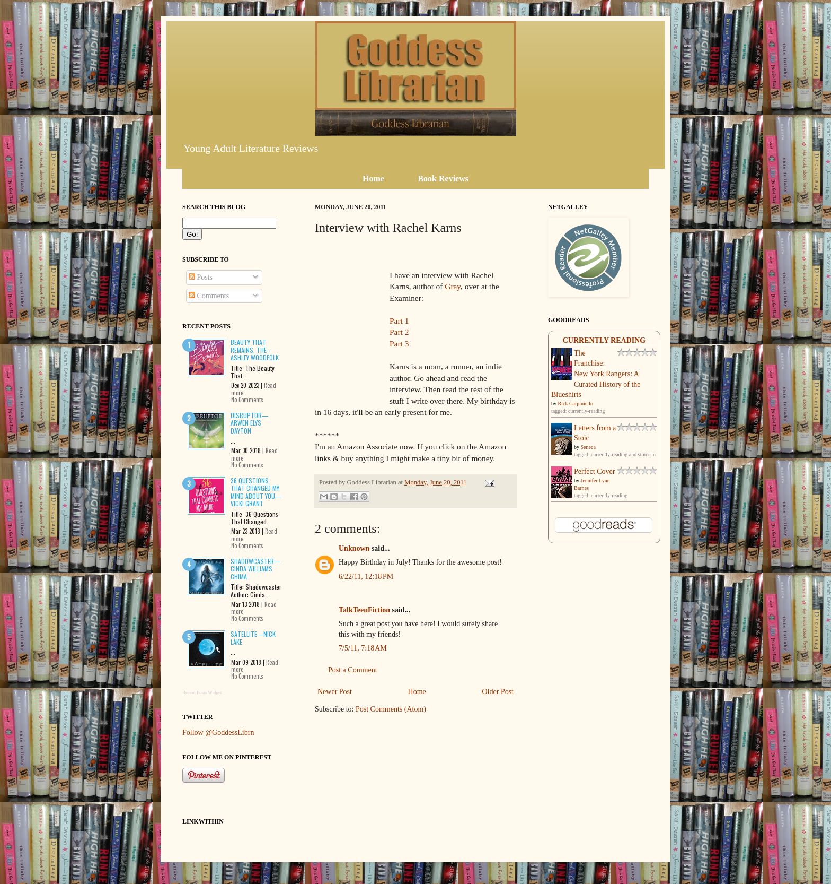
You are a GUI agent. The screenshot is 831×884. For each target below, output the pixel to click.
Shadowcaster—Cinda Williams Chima (255, 569)
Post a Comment (352, 670)
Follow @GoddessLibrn (218, 732)
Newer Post (334, 692)
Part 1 (399, 320)
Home (417, 692)
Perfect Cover (594, 471)
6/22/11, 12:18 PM (366, 576)
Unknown (354, 548)
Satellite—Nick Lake (253, 637)
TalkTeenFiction (364, 610)
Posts (201, 277)
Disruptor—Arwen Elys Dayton (249, 423)
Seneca (588, 447)
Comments (209, 296)
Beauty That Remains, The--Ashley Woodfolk (255, 349)
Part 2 (399, 331)
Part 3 (399, 343)
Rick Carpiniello (575, 403)
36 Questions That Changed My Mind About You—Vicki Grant (256, 492)
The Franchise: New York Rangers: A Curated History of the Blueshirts (596, 373)
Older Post (498, 692)
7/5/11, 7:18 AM (363, 648)
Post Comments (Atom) (391, 709)
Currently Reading (604, 340)
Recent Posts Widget (202, 692)
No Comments (247, 399)
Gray (453, 286)
